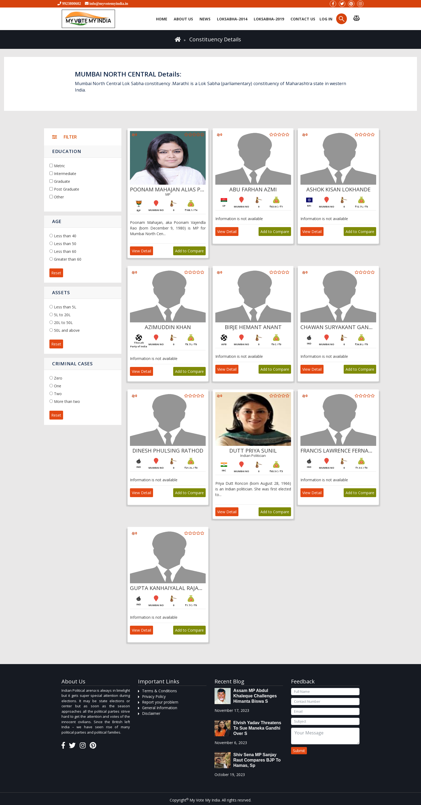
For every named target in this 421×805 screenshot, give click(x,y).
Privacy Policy (154, 696)
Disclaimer (151, 713)
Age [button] (56, 221)
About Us (183, 18)
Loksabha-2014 (232, 18)
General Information (159, 707)
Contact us (303, 18)
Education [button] (66, 151)
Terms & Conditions (159, 690)
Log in (325, 18)
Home (161, 18)
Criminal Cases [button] (72, 363)
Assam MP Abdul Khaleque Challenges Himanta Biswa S (255, 696)
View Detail (141, 250)
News (204, 18)
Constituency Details (215, 39)
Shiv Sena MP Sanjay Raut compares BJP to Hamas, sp (257, 760)
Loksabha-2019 (269, 18)
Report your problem (160, 702)
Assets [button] (61, 292)
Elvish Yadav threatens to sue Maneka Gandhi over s (257, 728)
